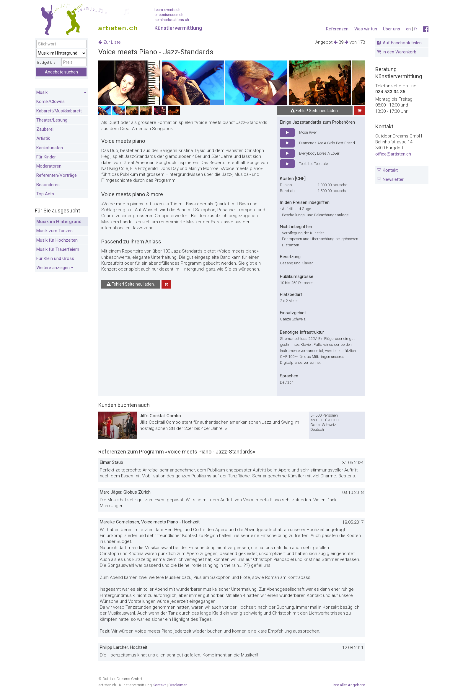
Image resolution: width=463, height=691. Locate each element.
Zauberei (44, 129)
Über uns (391, 29)
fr (415, 29)
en (408, 29)
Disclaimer (178, 685)
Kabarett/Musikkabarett (59, 111)
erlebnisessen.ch (168, 14)
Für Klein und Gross (55, 258)
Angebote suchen (61, 72)
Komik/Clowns (50, 101)
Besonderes (48, 184)
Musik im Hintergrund (58, 221)
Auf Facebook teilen (402, 42)
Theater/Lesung (51, 120)
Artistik (43, 138)
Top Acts (45, 194)
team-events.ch (167, 9)
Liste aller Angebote (348, 685)
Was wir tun (365, 29)
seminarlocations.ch (171, 19)
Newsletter (393, 179)
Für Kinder (46, 157)
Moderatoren (48, 166)
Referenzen (337, 29)
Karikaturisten (49, 147)
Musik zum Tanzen (54, 230)
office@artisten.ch (393, 154)
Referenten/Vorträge (56, 175)
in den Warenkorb (399, 52)
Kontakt (390, 170)
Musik (61, 93)
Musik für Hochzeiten (57, 240)
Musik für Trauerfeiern (57, 249)
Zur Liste (109, 42)
